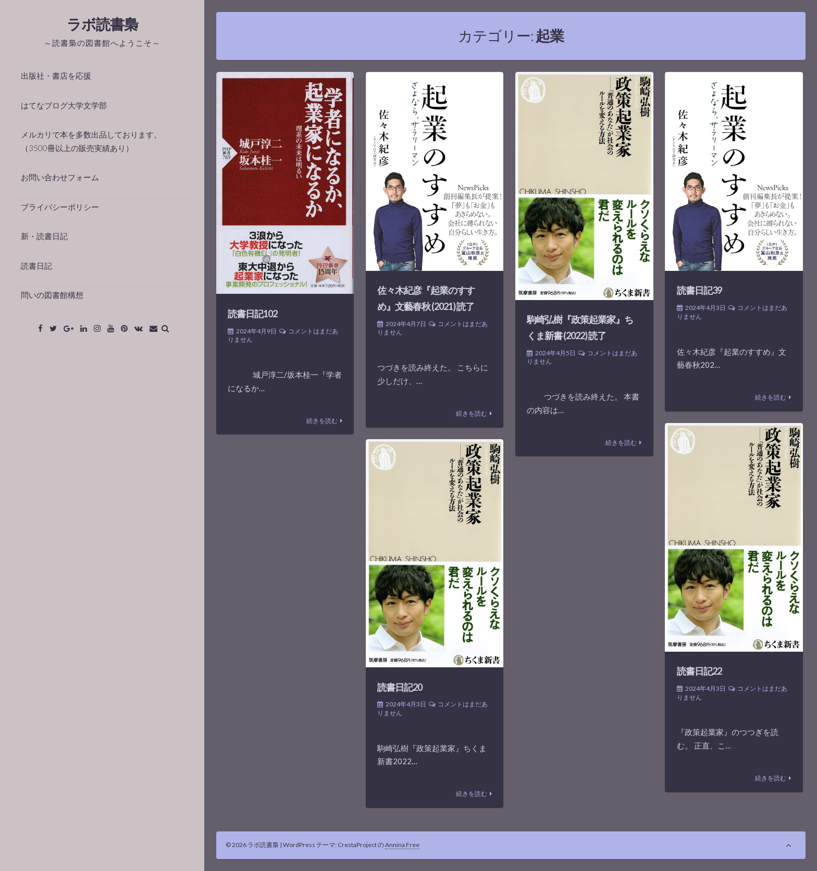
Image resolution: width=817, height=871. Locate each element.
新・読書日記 (44, 236)
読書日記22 (699, 671)
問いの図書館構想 (52, 295)
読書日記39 (699, 290)
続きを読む (322, 421)
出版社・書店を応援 (56, 75)
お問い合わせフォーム (60, 177)
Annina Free (402, 845)
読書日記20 (399, 687)
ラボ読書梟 (102, 24)
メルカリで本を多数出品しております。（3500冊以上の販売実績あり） (91, 141)
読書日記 (36, 265)
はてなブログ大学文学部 (64, 105)
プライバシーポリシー (60, 206)
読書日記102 (252, 313)
